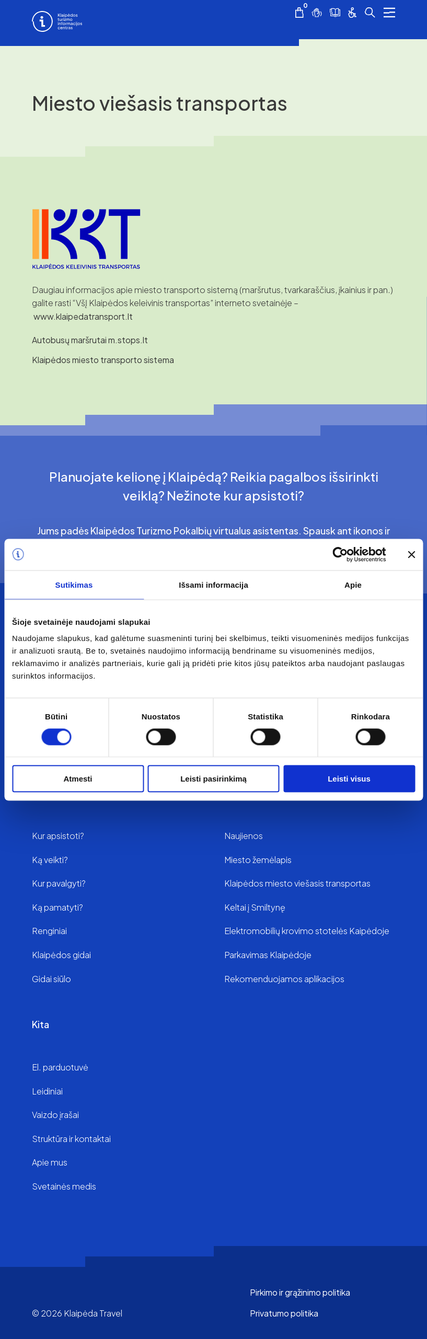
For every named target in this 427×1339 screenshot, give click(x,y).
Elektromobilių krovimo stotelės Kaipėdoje (306, 930)
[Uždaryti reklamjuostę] (411, 554)
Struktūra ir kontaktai (71, 1138)
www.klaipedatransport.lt (83, 316)
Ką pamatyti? (57, 907)
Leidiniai (47, 1091)
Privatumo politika (284, 1313)
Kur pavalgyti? (59, 883)
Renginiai (49, 930)
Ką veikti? (50, 859)
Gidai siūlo (51, 978)
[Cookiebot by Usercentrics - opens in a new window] (340, 554)
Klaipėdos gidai (61, 954)
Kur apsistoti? (58, 835)
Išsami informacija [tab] (213, 584)
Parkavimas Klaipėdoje (267, 954)
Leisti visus (349, 778)
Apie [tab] (353, 584)
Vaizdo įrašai (55, 1114)
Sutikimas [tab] (74, 584)
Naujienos (243, 835)
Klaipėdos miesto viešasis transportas (297, 883)
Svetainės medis (64, 1186)
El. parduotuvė (60, 1067)
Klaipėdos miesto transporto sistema (103, 359)
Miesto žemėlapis (258, 859)
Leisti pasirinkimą (213, 778)
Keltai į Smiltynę (254, 907)
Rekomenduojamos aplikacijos (284, 978)
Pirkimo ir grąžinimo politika (300, 1292)
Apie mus (49, 1162)
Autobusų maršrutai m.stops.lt (90, 339)
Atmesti (77, 778)
